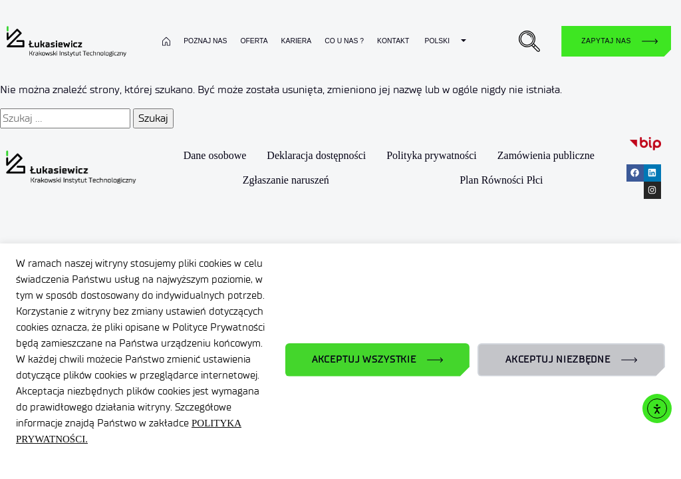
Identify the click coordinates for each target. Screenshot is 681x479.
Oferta (253, 41)
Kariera (296, 41)
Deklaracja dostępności (316, 155)
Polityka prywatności (433, 155)
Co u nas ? (344, 41)
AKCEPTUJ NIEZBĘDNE (558, 359)
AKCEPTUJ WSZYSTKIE (364, 359)
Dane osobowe (215, 155)
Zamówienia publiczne (546, 155)
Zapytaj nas (606, 41)
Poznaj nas (205, 41)
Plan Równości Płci (501, 179)
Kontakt (393, 41)
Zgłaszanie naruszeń (286, 179)
